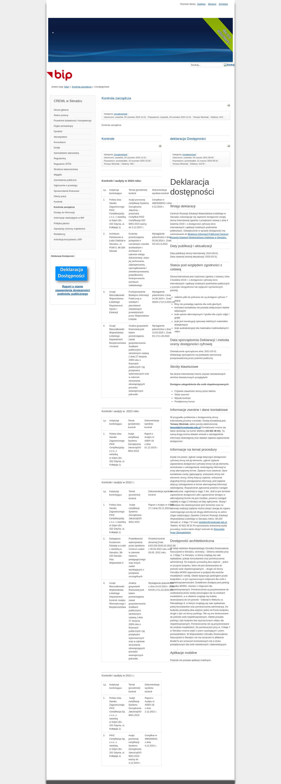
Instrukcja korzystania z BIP (68, 239)
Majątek (58, 174)
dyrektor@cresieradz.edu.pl (213, 522)
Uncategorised (120, 114)
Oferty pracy (60, 196)
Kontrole (58, 201)
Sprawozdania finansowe (66, 191)
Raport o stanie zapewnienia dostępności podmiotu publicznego (72, 290)
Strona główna (61, 109)
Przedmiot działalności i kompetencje (72, 120)
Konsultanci (60, 142)
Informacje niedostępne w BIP (69, 217)
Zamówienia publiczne (65, 180)
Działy (57, 147)
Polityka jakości (61, 223)
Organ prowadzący (63, 126)
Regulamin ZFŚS (62, 164)
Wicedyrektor (60, 137)
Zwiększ (201, 4)
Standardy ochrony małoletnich (69, 228)
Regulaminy (60, 158)
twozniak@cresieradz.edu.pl (185, 427)
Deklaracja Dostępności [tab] (62, 256)
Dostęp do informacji (64, 212)
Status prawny (61, 115)
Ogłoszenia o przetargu (65, 185)
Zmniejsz (223, 4)
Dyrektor (58, 131)
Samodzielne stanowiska (66, 153)
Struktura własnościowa (66, 169)
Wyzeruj (212, 4)
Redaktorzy (59, 234)
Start (66, 86)
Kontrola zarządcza (82, 86)
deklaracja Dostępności (188, 139)
